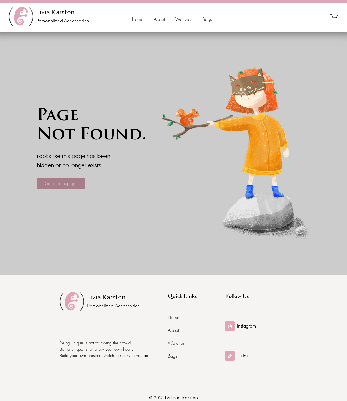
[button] (334, 16)
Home (173, 317)
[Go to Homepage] (61, 183)
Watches (176, 343)
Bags (172, 356)
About (173, 330)
